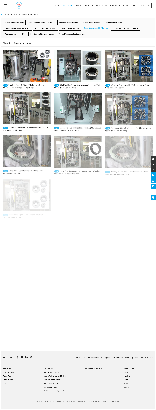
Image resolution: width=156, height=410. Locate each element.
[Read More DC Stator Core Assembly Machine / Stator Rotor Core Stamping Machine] (129, 66)
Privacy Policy (113, 401)
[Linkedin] (26, 357)
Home (57, 5)
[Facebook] (17, 357)
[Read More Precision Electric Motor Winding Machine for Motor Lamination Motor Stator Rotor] (27, 66)
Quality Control (8, 380)
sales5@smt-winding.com (99, 357)
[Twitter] (30, 357)
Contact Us (115, 5)
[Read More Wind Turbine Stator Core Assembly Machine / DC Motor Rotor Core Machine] (78, 66)
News (125, 5)
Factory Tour (101, 5)
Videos (78, 5)
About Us (89, 5)
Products (67, 5)
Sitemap (127, 387)
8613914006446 (121, 357)
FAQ (85, 372)
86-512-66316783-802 (142, 357)
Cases (126, 383)
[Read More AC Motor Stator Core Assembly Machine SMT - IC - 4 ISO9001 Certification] (27, 110)
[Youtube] (21, 357)
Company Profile (8, 372)
